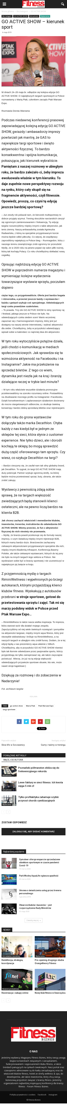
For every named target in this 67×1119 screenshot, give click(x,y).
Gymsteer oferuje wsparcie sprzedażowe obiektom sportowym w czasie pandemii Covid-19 (39, 862)
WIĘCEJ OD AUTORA (13, 760)
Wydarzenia (45, 16)
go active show (16, 706)
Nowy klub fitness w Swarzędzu (50, 993)
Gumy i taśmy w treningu (53, 745)
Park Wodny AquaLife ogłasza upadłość (38, 876)
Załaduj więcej (33, 920)
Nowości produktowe (10, 989)
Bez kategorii (7, 16)
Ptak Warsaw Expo (46, 706)
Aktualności (34, 16)
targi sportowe (9, 709)
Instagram (53, 1094)
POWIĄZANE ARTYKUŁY (14, 755)
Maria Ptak (30, 706)
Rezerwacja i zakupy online (15, 993)
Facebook (42, 1094)
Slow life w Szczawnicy (13, 745)
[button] (63, 4)
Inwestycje (40, 989)
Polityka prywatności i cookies (22, 1094)
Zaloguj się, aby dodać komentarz (33, 831)
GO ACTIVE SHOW (20, 16)
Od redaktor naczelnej (11, 956)
